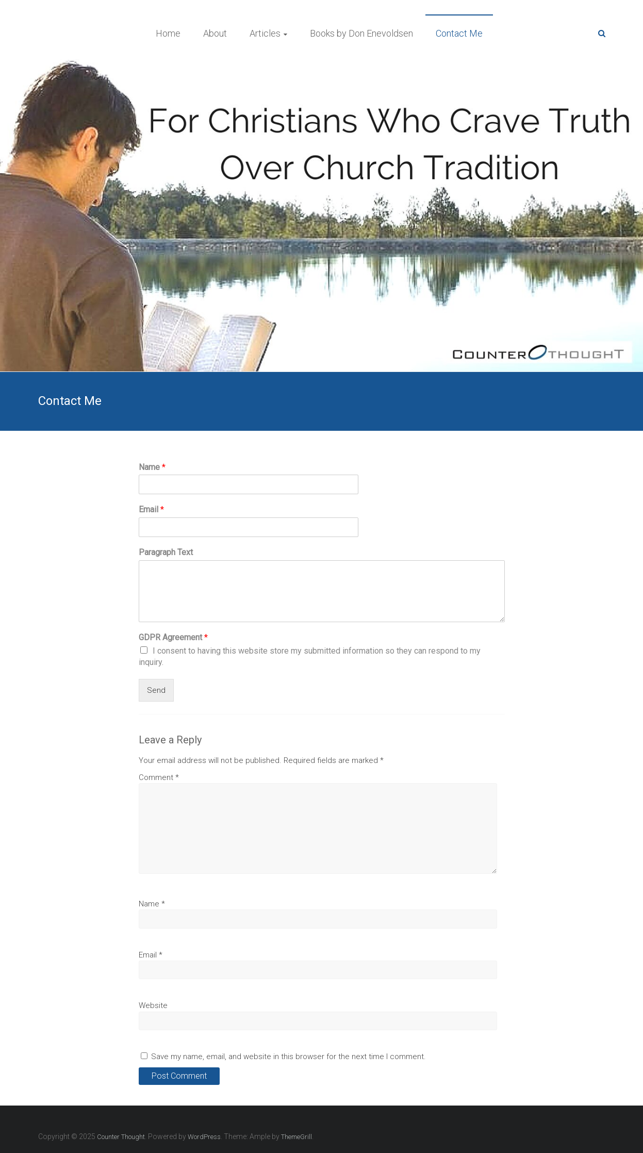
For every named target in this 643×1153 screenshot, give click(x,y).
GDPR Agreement (173, 637)
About (215, 33)
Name (152, 467)
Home (168, 33)
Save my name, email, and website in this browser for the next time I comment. (288, 1056)
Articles (265, 33)
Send (156, 690)
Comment (159, 777)
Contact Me (459, 33)
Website (153, 1005)
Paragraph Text (166, 552)
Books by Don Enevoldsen (361, 33)
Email (151, 509)
